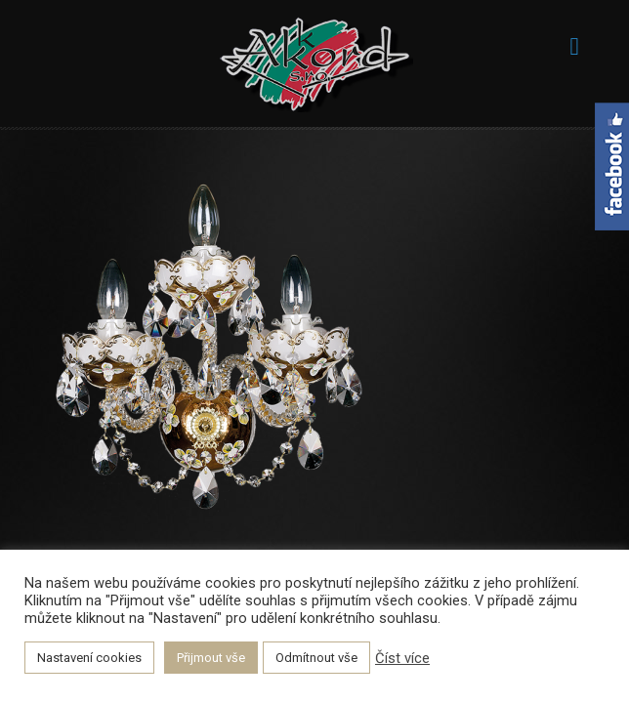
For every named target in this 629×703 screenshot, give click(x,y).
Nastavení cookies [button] (89, 657)
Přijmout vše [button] (211, 657)
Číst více (402, 658)
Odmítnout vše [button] (316, 657)
